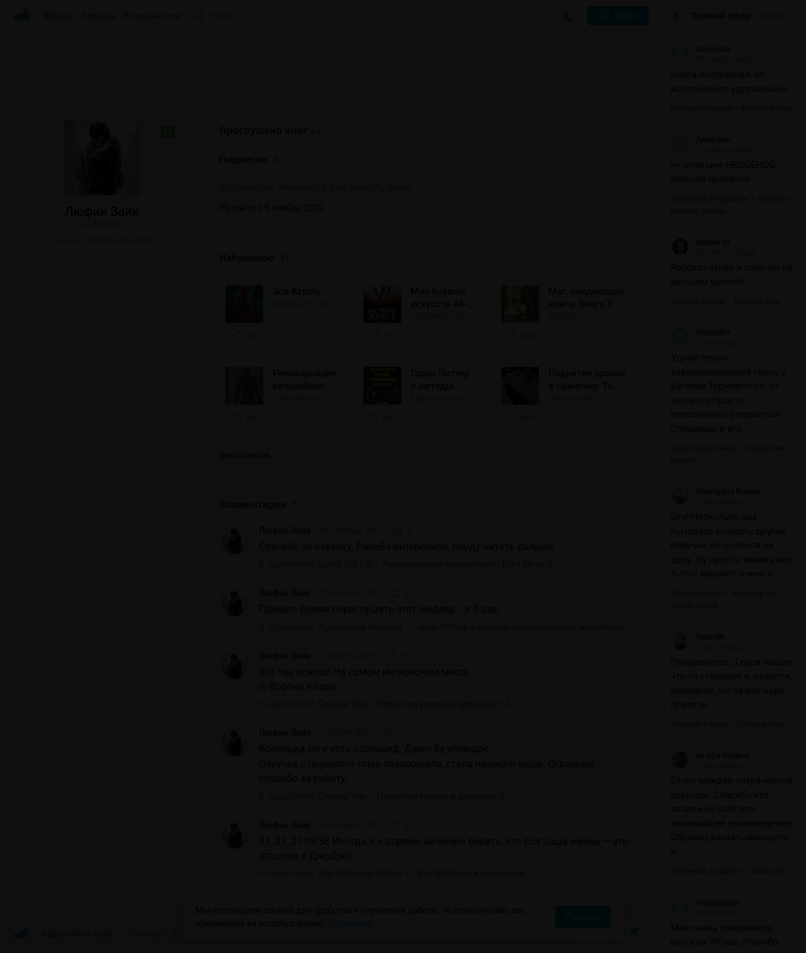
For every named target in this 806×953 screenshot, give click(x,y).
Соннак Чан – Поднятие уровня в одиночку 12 (414, 704)
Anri (337, 187)
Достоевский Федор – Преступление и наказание (422, 873)
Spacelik (698, 637)
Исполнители (151, 15)
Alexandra (700, 49)
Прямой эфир (721, 15)
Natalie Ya (700, 242)
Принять (583, 917)
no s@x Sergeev (710, 755)
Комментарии (258, 504)
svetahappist (705, 903)
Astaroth (365, 187)
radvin (399, 187)
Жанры (59, 15)
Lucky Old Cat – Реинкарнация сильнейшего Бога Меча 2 (435, 564)
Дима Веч (700, 140)
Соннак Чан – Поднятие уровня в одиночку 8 (412, 796)
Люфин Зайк (285, 530)
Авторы (99, 15)
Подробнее (350, 923)
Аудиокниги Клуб (63, 934)
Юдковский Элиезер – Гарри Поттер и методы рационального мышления (471, 627)
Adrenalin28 (302, 187)
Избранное (254, 257)
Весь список (249, 455)
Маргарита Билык (715, 492)
